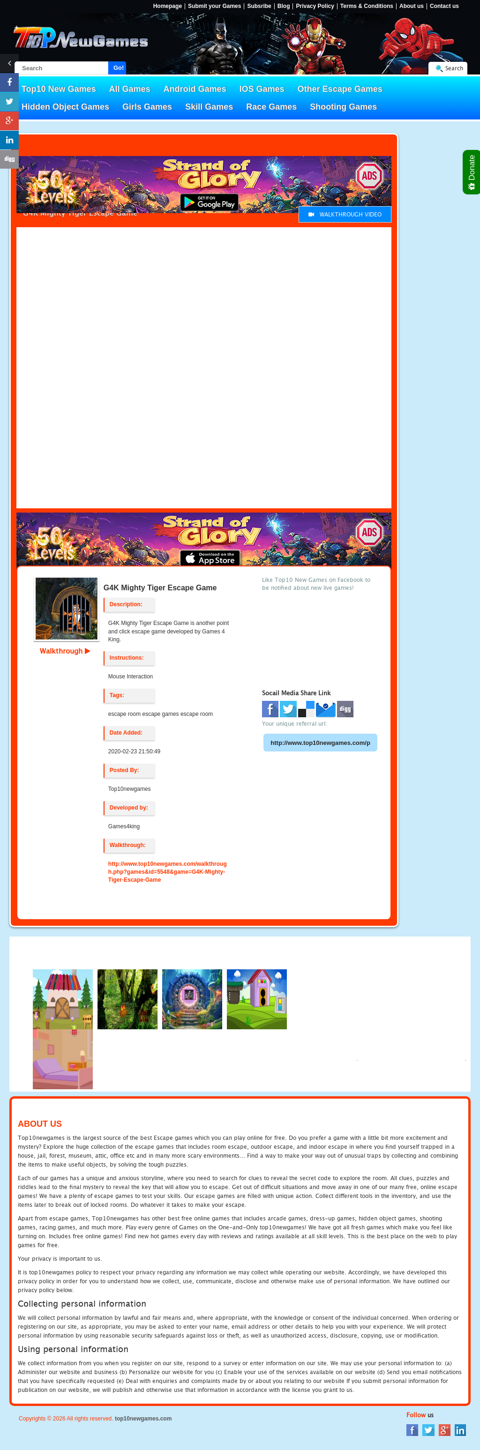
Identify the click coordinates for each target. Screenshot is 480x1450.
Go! (118, 67)
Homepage (167, 6)
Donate (472, 172)
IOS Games (262, 89)
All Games (129, 89)
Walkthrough (65, 651)
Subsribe (259, 6)
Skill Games (209, 107)
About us (411, 6)
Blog (284, 6)
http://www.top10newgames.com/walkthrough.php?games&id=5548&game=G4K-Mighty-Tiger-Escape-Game (167, 872)
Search (454, 68)
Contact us (444, 6)
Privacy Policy (315, 6)
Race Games (271, 107)
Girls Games (147, 107)
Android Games (195, 89)
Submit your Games (214, 6)
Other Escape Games (340, 89)
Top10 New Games (59, 89)
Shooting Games (343, 107)
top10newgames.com (143, 1418)
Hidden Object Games (65, 107)
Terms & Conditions (366, 6)
